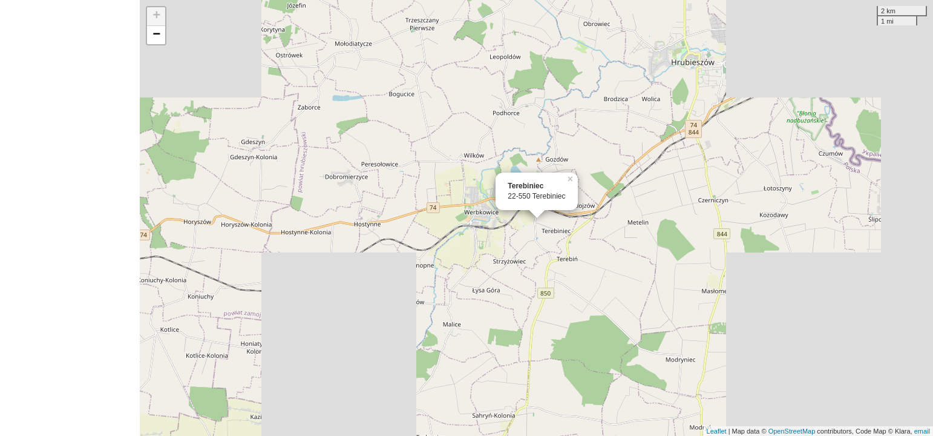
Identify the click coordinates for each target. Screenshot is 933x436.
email (922, 431)
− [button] (156, 35)
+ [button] (156, 16)
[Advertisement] (70, 218)
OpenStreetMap (792, 431)
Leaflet (717, 431)
